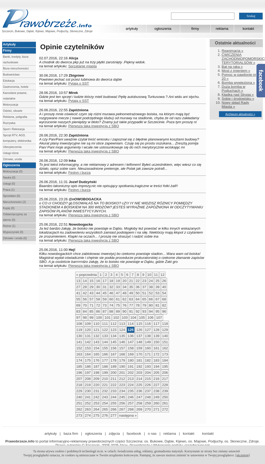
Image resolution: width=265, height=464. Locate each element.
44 (98, 293)
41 (78, 293)
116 (148, 324)
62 (124, 299)
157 (122, 348)
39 (157, 287)
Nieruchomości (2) (14, 202)
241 (88, 397)
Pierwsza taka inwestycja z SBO (93, 126)
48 (124, 293)
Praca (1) (9, 189)
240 (79, 397)
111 (105, 324)
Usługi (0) (9, 183)
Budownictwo (11, 74)
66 (151, 299)
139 (156, 336)
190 (122, 366)
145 (114, 342)
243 (105, 397)
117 (156, 324)
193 (148, 366)
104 (133, 318)
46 (111, 293)
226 (148, 385)
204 (148, 373)
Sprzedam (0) (11, 195)
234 (122, 391)
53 (157, 293)
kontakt (248, 29)
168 (122, 354)
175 (88, 360)
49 (131, 293)
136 (131, 336)
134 (114, 336)
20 (124, 281)
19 (118, 281)
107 (159, 318)
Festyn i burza (79, 173)
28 (85, 287)
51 (144, 293)
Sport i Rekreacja (14, 129)
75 (118, 305)
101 (107, 318)
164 (88, 354)
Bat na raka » (232, 67)
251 (79, 403)
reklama (222, 29)
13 (78, 281)
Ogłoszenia (11, 165)
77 (131, 305)
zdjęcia (114, 434)
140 (165, 336)
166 (105, 354)
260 (156, 403)
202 (131, 373)
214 (139, 379)
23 (144, 281)
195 (165, 366)
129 (165, 330)
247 (139, 397)
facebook (134, 434)
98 (85, 318)
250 (165, 397)
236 (139, 391)
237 (148, 391)
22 (138, 281)
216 (156, 379)
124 (122, 330)
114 (131, 324)
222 (114, 385)
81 (157, 305)
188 (105, 366)
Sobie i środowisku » (238, 99)
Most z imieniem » (236, 71)
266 (114, 409)
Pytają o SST (78, 83)
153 (88, 348)
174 (79, 360)
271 (156, 409)
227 (156, 385)
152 (79, 348)
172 (156, 354)
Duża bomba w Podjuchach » (233, 89)
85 (91, 311)
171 (148, 354)
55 (78, 299)
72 (98, 305)
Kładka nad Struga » (238, 95)
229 (79, 391)
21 (131, 281)
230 (88, 391)
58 (98, 299)
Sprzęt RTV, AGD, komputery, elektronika (17, 138)
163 (79, 354)
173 (165, 354)
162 (165, 348)
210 (105, 379)
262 (79, 409)
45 (105, 293)
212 (122, 379)
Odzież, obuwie (12, 110)
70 (85, 305)
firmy (195, 29)
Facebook (260, 80)
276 (105, 415)
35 (131, 287)
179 (122, 360)
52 (151, 293)
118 (165, 324)
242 (96, 397)
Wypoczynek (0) (13, 232)
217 (165, 379)
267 (122, 409)
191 (131, 366)
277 (114, 415)
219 (88, 385)
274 (88, 415)
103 (125, 318)
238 (156, 391)
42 (85, 293)
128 (156, 330)
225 (139, 385)
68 (164, 299)
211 (114, 379)
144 (105, 342)
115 (139, 324)
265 (105, 409)
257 (131, 403)
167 (114, 354)
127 (148, 330)
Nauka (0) (9, 177)
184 (165, 360)
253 (96, 403)
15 (91, 281)
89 (118, 311)
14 (85, 281)
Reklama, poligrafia (15, 116)
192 (139, 366)
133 (105, 336)
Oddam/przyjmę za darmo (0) (15, 217)
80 (151, 305)
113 (122, 324)
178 (114, 360)
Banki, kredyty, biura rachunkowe (15, 59)
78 (138, 305)
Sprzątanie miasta (82, 66)
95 (157, 311)
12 (162, 275)
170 (139, 354)
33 (118, 287)
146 (122, 342)
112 (114, 324)
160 (148, 348)
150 (156, 342)
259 (148, 403)
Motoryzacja (10, 104)
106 (150, 318)
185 (79, 366)
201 (122, 373)
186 (88, 366)
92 (138, 311)
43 (91, 293)
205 (156, 373)
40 (164, 287)
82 (164, 305)
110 (96, 324)
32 (111, 287)
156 (114, 348)
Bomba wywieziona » (238, 83)
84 (85, 311)
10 (149, 275)
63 (131, 299)
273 (79, 415)
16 (98, 281)
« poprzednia (86, 275)
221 (105, 385)
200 (114, 373)
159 (139, 348)
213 (131, 379)
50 (138, 293)
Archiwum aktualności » (240, 114)
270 (148, 409)
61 (118, 299)
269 (139, 409)
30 (98, 287)
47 (118, 293)
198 (96, 373)
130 (79, 336)
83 (78, 311)
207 (79, 379)
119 (79, 330)
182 (148, 360)
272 (165, 409)
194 (156, 366)
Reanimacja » (232, 51)
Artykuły (9, 44)
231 (96, 391)
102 (116, 318)
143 (96, 342)
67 (157, 299)
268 (131, 409)
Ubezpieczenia (12, 146)
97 (78, 318)
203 (139, 373)
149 (148, 342)
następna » (128, 415)
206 (165, 373)
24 (151, 281)
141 (79, 342)
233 (114, 391)
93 (144, 311)
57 (91, 299)
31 (105, 287)
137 (139, 336)
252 (88, 403)
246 (131, 397)
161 (156, 348)
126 (139, 330)
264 (96, 409)
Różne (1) (9, 225)
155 (105, 348)
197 (88, 373)
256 (122, 403)
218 (79, 385)
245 (122, 397)
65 (144, 299)
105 (142, 318)
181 (139, 360)
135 (122, 336)
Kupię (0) (8, 208)
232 (105, 391)
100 (99, 318)
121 (96, 330)
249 (156, 397)
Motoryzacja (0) (12, 171)
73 (105, 305)
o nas (152, 434)
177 (105, 360)
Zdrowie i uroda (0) (15, 238)
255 (114, 403)
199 (105, 373)
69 (78, 305)
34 (124, 287)
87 (105, 311)
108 (79, 324)
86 (98, 311)
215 (148, 379)
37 (144, 287)
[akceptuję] (242, 455)
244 (114, 397)
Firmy (7, 50)
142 (88, 342)
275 (96, 415)
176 (96, 360)
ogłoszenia (162, 29)
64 (138, 299)
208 (88, 379)
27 (78, 287)
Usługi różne (11, 153)
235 (131, 391)
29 (91, 287)
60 (111, 299)
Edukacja (9, 80)
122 (105, 330)
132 (96, 336)
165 (96, 354)
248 (148, 397)
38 (151, 287)
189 (114, 366)
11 (156, 275)
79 (144, 305)
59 (105, 299)
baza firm (71, 434)
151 (165, 342)
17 (105, 281)
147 (131, 342)
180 (131, 360)
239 (165, 391)
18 (111, 281)
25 (157, 281)
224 (131, 385)
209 (96, 379)
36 (138, 287)
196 (79, 373)
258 (139, 403)
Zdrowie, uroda (12, 159)
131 (88, 336)
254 (105, 403)
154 (96, 348)
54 (164, 293)
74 (111, 305)
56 (85, 299)
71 (91, 305)
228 (165, 385)
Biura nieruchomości (16, 68)
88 (111, 311)
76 (124, 305)
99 (91, 318)
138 (148, 336)
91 (131, 311)
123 (114, 330)
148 (139, 342)
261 (165, 403)
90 (124, 311)
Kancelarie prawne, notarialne (15, 95)
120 (88, 330)
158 (131, 348)
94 (151, 311)
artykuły (132, 29)
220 (96, 385)
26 (164, 281)
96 (164, 311)
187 (96, 366)
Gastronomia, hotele (15, 86)
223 (122, 385)
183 (156, 360)
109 (88, 324)
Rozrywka (9, 123)
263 (88, 409)
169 (131, 354)
